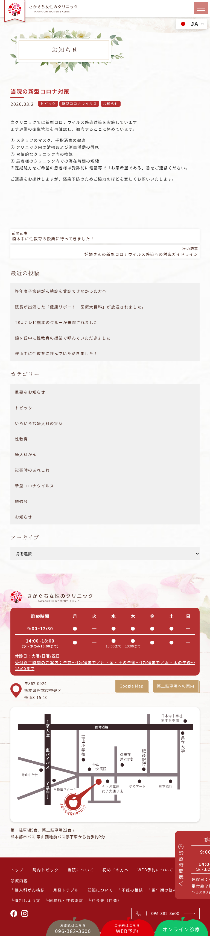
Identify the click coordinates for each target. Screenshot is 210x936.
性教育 (21, 439)
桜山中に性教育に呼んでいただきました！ (56, 353)
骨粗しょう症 (27, 900)
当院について (81, 869)
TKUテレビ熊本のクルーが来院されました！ (58, 322)
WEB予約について (155, 869)
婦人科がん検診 (30, 890)
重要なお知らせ (30, 392)
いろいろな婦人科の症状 (39, 423)
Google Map (130, 686)
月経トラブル (66, 890)
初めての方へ (116, 869)
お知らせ (110, 103)
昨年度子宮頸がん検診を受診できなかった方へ (61, 291)
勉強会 (21, 501)
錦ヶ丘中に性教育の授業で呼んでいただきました (63, 338)
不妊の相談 (132, 890)
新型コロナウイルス (79, 103)
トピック (48, 103)
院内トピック (46, 869)
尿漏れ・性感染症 (66, 900)
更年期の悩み (164, 890)
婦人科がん (26, 454)
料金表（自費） (107, 900)
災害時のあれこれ (32, 470)
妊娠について (100, 890)
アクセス (190, 869)
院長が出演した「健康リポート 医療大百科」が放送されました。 (80, 307)
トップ (17, 869)
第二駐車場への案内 (175, 686)
